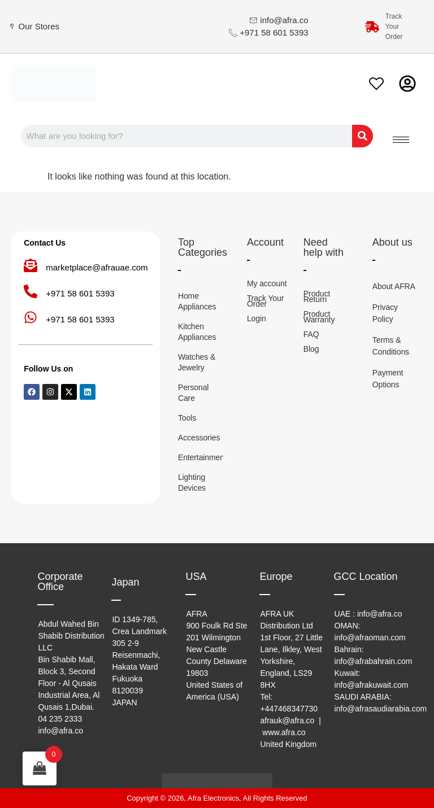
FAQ (311, 334)
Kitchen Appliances (197, 332)
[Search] (359, 136)
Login (256, 318)
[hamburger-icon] (401, 139)
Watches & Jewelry (196, 362)
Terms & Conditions (390, 345)
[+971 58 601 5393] (30, 291)
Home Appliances (197, 301)
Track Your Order (265, 301)
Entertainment (200, 457)
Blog (311, 348)
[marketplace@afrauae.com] (30, 265)
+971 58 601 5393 (80, 293)
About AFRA (393, 286)
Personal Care (193, 393)
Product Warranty (319, 316)
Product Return (317, 296)
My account (267, 283)
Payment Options (387, 378)
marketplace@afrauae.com (96, 267)
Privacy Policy (385, 313)
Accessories (199, 437)
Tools (187, 417)
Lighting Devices (192, 482)
